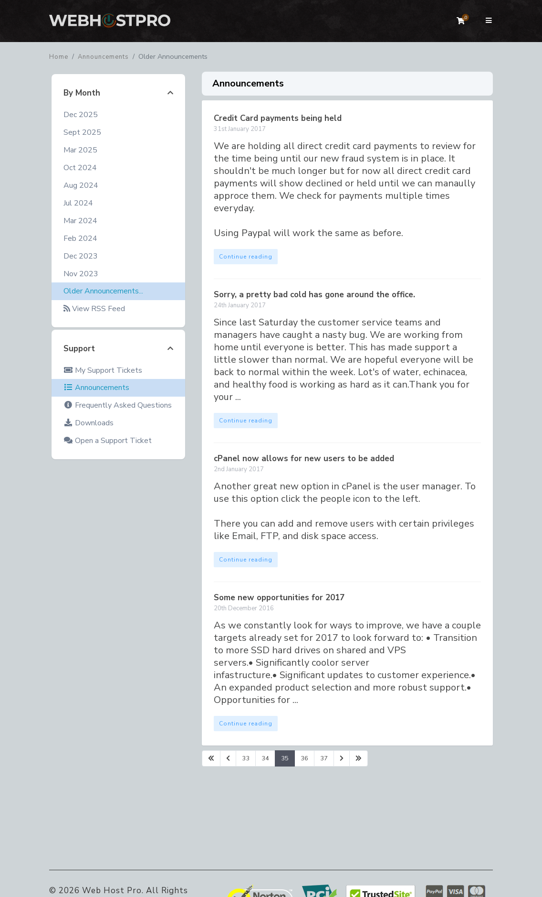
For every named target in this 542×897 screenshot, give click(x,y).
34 (265, 758)
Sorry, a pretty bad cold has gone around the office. (314, 294)
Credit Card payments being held (278, 118)
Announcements (103, 57)
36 (304, 758)
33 (246, 758)
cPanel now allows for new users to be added (304, 458)
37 (324, 758)
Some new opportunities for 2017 (279, 597)
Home (58, 57)
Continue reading (245, 256)
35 (285, 758)
